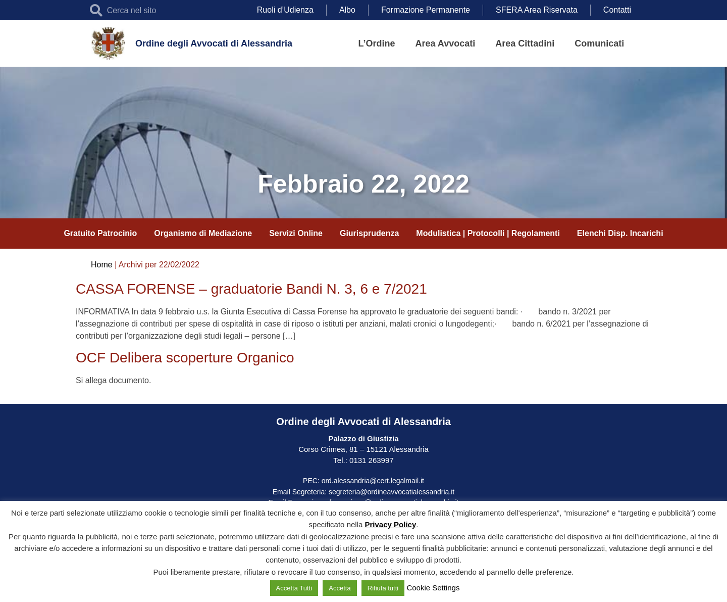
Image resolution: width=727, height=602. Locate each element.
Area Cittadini (524, 43)
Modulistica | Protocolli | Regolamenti (488, 233)
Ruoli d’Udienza (285, 10)
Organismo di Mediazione (203, 233)
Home (102, 264)
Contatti (617, 10)
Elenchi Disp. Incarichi (620, 233)
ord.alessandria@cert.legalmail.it (373, 481)
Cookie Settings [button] (432, 587)
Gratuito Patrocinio (100, 233)
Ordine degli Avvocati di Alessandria (213, 43)
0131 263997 (370, 460)
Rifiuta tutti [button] (383, 588)
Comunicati (599, 43)
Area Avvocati (446, 43)
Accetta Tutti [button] (294, 588)
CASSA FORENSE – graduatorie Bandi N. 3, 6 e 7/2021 (251, 289)
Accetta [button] (339, 588)
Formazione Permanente (425, 10)
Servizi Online (296, 233)
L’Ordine (376, 43)
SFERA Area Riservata (537, 10)
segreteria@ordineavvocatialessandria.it (391, 492)
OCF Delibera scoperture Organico (185, 357)
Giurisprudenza (369, 233)
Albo (347, 10)
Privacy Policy (391, 524)
